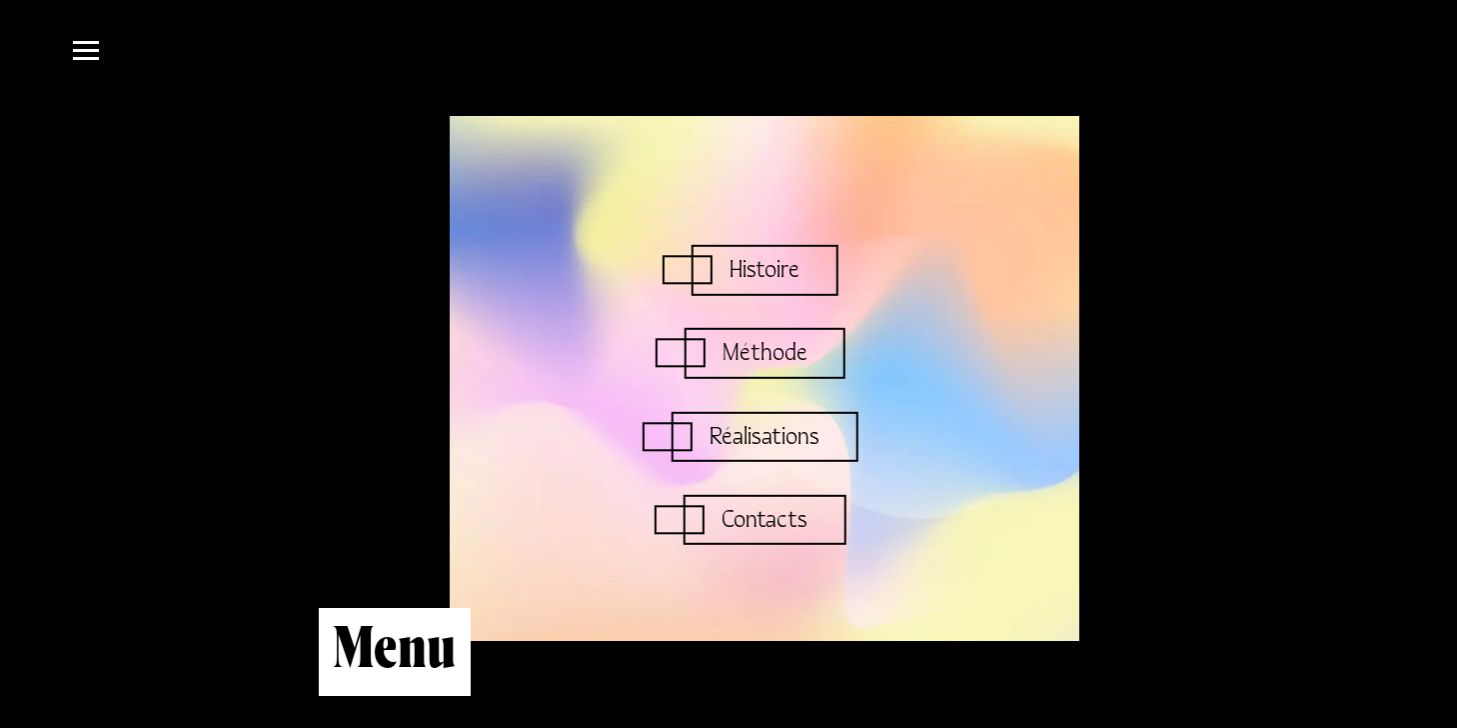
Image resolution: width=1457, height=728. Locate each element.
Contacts (764, 519)
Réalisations (764, 436)
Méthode (765, 353)
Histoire (764, 270)
